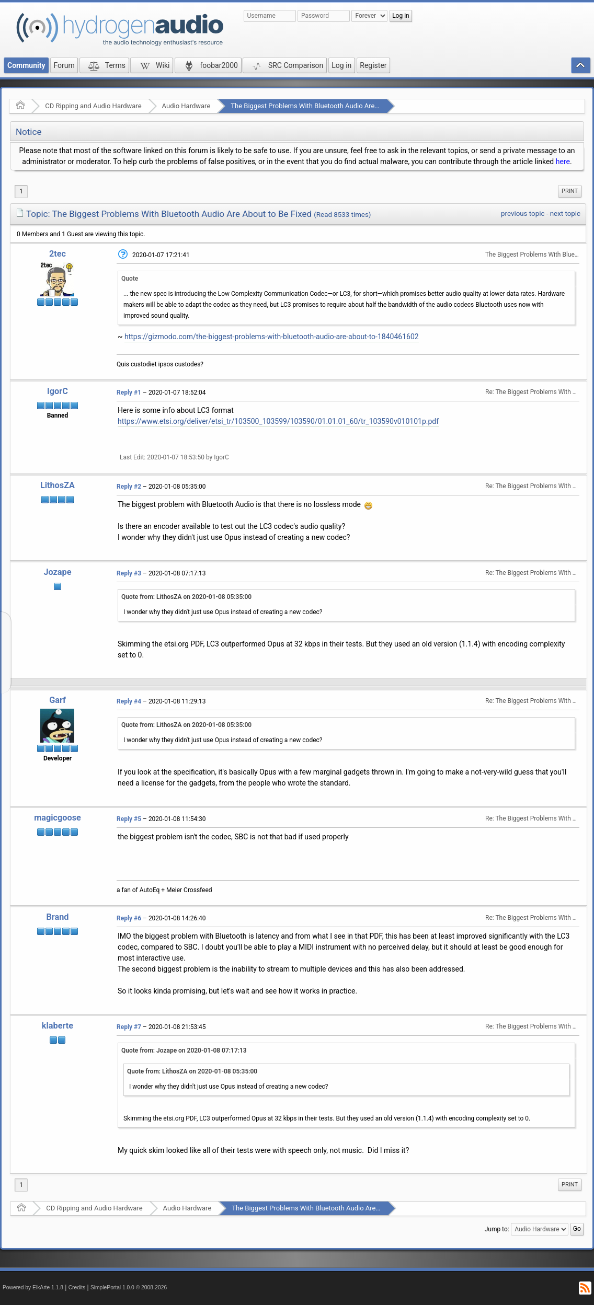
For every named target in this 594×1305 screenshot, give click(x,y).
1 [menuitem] (21, 191)
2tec (57, 254)
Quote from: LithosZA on (186, 596)
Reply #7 (129, 1027)
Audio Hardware (186, 106)
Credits (77, 1287)
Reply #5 (129, 819)
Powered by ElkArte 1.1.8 (33, 1287)
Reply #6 (129, 918)
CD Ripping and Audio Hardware (93, 106)
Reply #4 (129, 701)
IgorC (57, 391)
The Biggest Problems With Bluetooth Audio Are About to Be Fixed (330, 106)
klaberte (57, 1026)
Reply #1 (129, 392)
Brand (57, 917)
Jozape (57, 572)
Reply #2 (129, 486)
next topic (565, 213)
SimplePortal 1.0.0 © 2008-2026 (128, 1287)
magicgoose (57, 818)
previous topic (522, 213)
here (563, 161)
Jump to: (497, 1229)
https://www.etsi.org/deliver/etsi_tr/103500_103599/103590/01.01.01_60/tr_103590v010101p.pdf (278, 421)
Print (570, 191)
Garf (57, 700)
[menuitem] (569, 191)
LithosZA (57, 485)
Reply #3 (129, 573)
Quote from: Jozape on (184, 1050)
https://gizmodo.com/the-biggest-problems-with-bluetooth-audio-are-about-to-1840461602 (271, 336)
